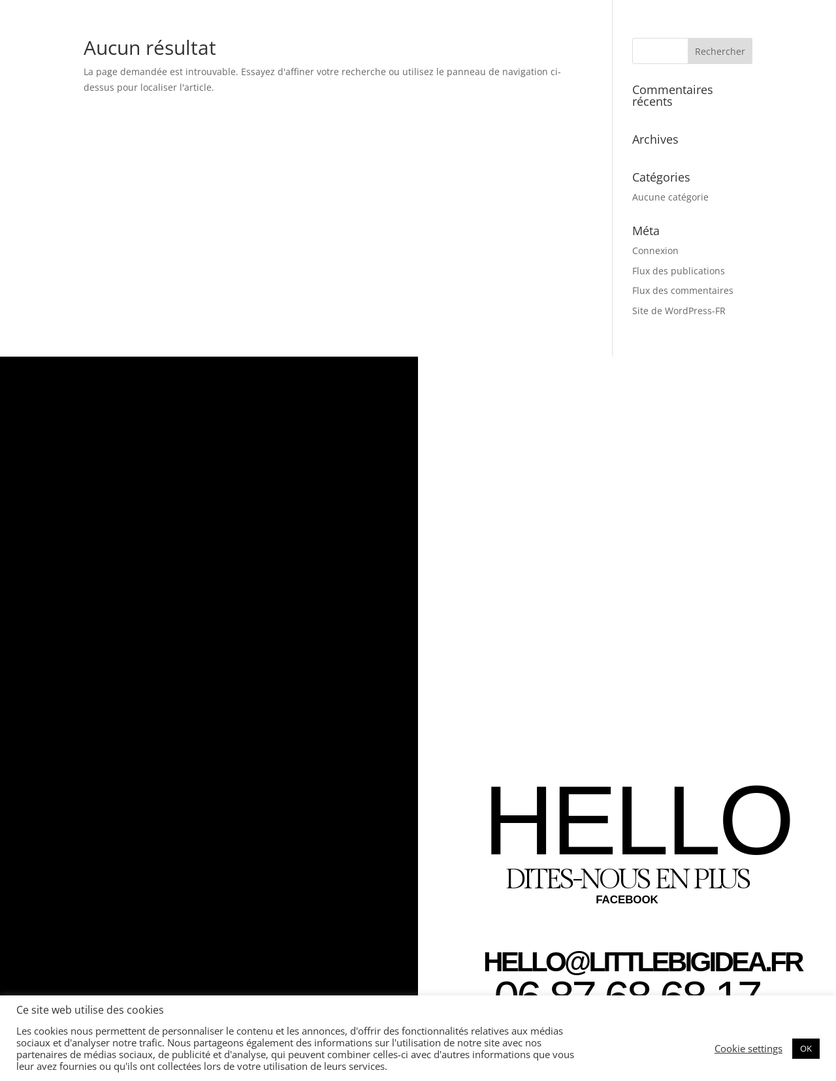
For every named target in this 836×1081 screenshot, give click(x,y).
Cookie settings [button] (748, 1048)
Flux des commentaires (682, 290)
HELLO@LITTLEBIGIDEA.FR (642, 961)
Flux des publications (678, 271)
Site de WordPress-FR (679, 310)
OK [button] (806, 1048)
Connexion (655, 250)
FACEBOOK (627, 900)
